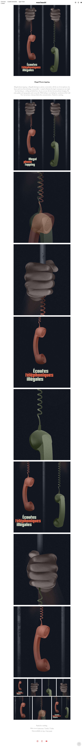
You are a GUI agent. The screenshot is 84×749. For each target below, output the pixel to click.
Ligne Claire (22, 1)
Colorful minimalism (12, 1)
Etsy (44, 731)
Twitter (52, 728)
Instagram (40, 728)
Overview (3, 1)
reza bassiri (41, 2)
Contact (3, 3)
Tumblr (47, 728)
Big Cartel (49, 731)
